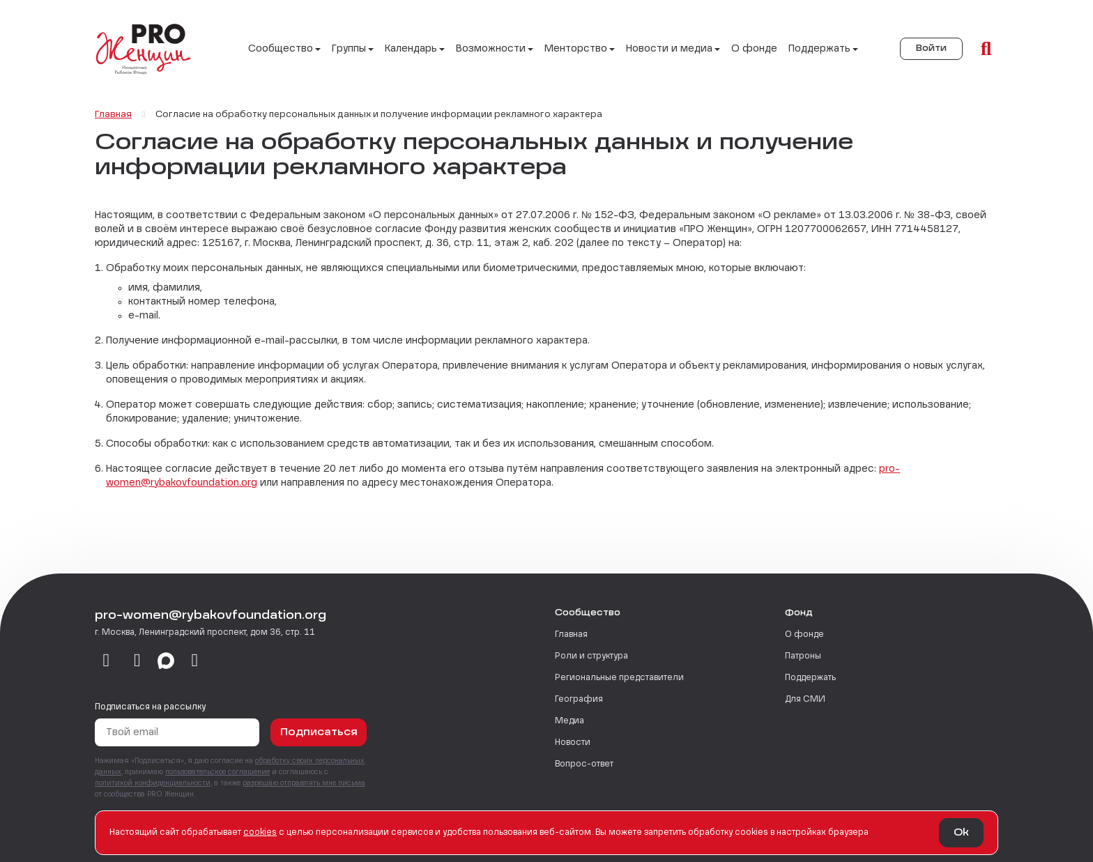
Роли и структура (591, 656)
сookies (260, 833)
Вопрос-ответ (584, 764)
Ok (961, 833)
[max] (166, 661)
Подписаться (319, 732)
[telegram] (137, 661)
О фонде (754, 49)
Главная (571, 635)
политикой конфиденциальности (153, 783)
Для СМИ (805, 699)
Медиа (569, 721)
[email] (194, 661)
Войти (931, 49)
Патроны (803, 656)
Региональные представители (619, 678)
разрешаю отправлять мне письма (304, 783)
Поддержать (810, 678)
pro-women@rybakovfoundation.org (210, 616)
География (579, 699)
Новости (572, 743)
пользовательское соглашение (217, 772)
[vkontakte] (106, 661)
